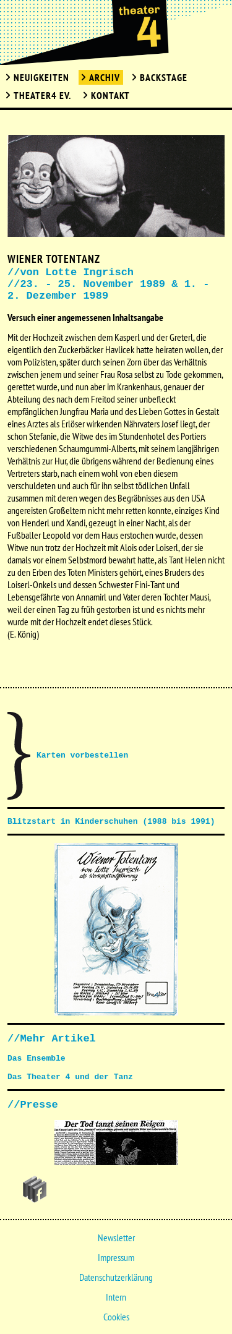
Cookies (116, 1316)
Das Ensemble (36, 1058)
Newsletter (116, 1237)
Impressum (116, 1257)
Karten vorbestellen (82, 755)
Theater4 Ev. (42, 95)
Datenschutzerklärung (116, 1277)
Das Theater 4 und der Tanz (70, 1077)
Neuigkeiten (41, 77)
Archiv (104, 77)
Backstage (163, 77)
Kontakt (110, 95)
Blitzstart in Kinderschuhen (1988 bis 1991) (111, 821)
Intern (116, 1297)
